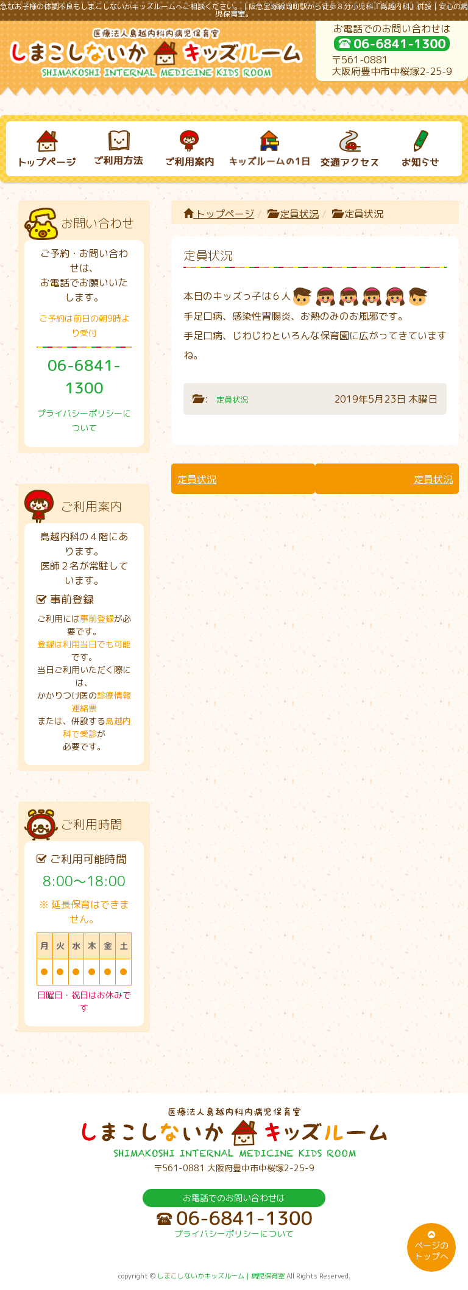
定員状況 (299, 213)
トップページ (218, 213)
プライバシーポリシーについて (234, 1233)
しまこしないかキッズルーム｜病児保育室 (221, 1276)
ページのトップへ (431, 1246)
